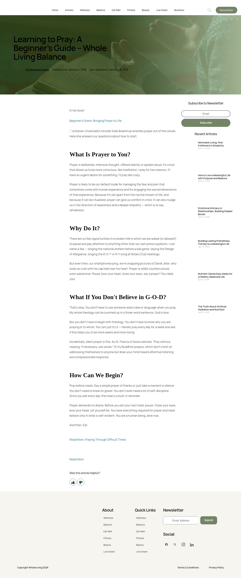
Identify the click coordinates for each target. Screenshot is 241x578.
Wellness (85, 10)
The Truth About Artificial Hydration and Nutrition (212, 308)
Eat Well (116, 10)
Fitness (131, 10)
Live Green (161, 10)
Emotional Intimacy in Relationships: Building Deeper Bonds (215, 211)
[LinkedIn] (191, 544)
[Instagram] (183, 544)
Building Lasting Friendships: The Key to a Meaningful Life (214, 242)
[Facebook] (166, 544)
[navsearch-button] (209, 10)
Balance (100, 10)
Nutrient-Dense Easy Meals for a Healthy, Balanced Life (215, 275)
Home (55, 10)
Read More (77, 459)
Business (179, 10)
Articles (69, 10)
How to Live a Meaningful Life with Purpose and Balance (214, 177)
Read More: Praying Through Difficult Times (98, 440)
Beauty (146, 10)
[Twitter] (174, 544)
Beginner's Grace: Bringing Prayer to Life (96, 121)
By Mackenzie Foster (37, 69)
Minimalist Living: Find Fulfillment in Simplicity (211, 144)
